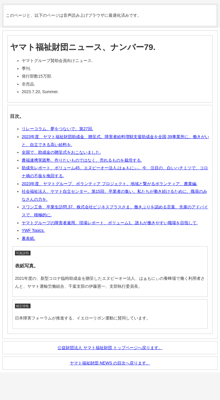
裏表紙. (28, 238)
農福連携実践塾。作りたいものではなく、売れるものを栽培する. (82, 160)
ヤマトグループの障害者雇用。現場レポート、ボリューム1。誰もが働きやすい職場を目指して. (110, 222)
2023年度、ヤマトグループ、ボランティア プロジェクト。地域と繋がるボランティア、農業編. (109, 183)
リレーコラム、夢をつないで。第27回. (57, 128)
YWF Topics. (33, 230)
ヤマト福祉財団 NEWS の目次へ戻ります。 (110, 363)
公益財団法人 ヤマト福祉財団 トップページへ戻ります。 (110, 347)
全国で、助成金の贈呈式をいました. (61, 152)
